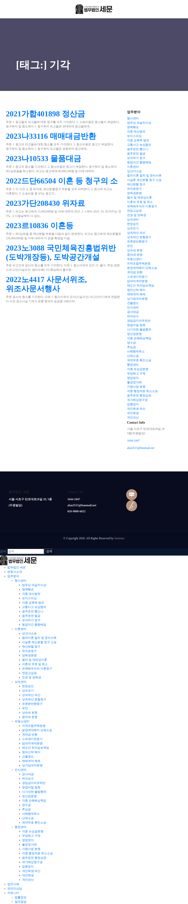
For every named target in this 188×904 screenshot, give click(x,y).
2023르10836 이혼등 (39, 225)
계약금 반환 (29, 734)
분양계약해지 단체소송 (37, 730)
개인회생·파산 (31, 870)
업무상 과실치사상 (34, 585)
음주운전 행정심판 (34, 857)
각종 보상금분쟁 (32, 831)
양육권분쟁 (29, 655)
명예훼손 (28, 589)
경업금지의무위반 (34, 782)
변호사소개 (14, 571)
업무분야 (13, 576)
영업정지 (28, 840)
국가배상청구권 (32, 862)
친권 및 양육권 (31, 677)
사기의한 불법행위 (34, 791)
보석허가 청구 (31, 620)
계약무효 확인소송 (34, 822)
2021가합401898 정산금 (45, 114)
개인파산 (28, 879)
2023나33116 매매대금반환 (51, 136)
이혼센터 (20, 629)
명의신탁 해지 (31, 752)
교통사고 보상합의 (34, 607)
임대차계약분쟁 (32, 743)
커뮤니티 (13, 892)
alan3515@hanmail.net (140, 447)
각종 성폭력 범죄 (33, 602)
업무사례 (13, 884)
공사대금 (28, 774)
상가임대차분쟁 (32, 765)
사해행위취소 (31, 813)
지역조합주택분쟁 (34, 725)
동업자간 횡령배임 (34, 624)
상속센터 (20, 681)
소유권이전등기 (32, 739)
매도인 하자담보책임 (35, 747)
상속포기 (28, 690)
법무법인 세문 (16, 567)
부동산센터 (22, 721)
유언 (25, 708)
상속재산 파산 (31, 695)
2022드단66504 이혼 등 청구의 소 (62, 181)
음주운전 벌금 (31, 615)
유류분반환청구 (32, 703)
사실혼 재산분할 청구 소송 (39, 642)
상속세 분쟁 (29, 712)
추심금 (26, 809)
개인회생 (28, 875)
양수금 (26, 804)
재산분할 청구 (31, 646)
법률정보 (20, 897)
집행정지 (28, 866)
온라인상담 (14, 888)
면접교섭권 (29, 673)
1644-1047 (133, 440)
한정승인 (28, 686)
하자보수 (28, 778)
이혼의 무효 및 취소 (35, 664)
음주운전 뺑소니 (32, 611)
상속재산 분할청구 (34, 699)
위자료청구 (29, 651)
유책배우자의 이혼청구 (37, 668)
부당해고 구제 (31, 835)
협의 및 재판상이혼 (34, 659)
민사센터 (20, 769)
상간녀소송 (29, 633)
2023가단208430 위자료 (45, 203)
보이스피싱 (29, 598)
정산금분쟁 (29, 796)
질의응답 (20, 901)
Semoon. (119, 538)
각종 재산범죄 (31, 593)
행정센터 (20, 826)
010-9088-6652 (76, 511)
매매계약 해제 (31, 760)
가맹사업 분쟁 (31, 848)
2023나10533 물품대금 (43, 158)
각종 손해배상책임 (34, 800)
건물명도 (28, 756)
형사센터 (20, 580)
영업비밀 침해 (31, 787)
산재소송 (28, 818)
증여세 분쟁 (29, 717)
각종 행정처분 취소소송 (37, 853)
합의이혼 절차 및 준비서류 (39, 637)
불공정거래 (29, 844)
